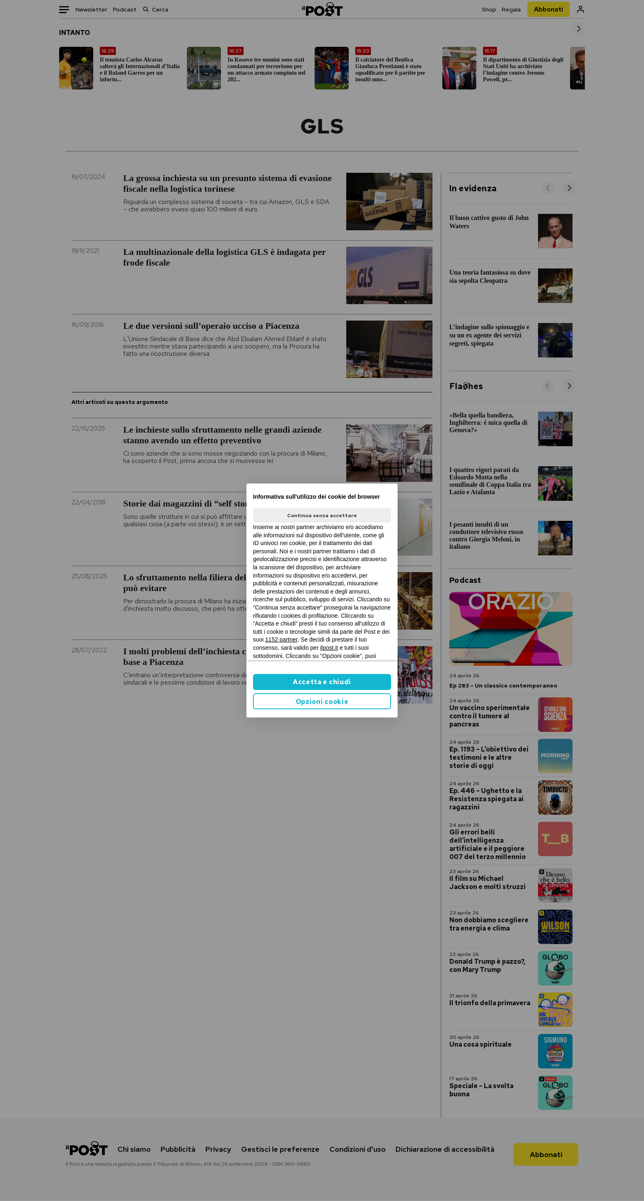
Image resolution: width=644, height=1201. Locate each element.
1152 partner (281, 639)
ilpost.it (329, 647)
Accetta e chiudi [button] (322, 682)
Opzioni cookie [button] (322, 701)
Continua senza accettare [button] (322, 515)
